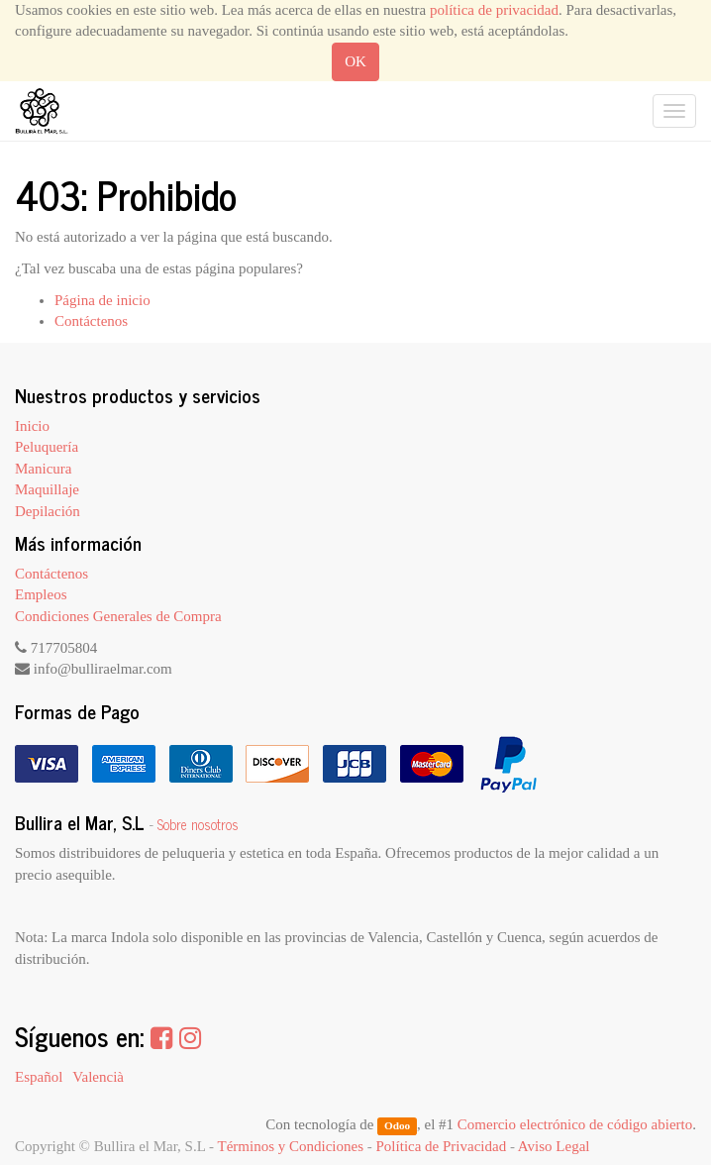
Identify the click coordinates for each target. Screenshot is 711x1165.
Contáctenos (91, 321)
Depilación (47, 511)
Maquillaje (47, 489)
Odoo (397, 1125)
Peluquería (46, 447)
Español (38, 1077)
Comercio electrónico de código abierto (574, 1124)
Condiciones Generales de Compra (118, 616)
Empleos (41, 594)
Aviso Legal (554, 1146)
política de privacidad (494, 10)
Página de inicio (102, 300)
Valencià (98, 1077)
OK (355, 61)
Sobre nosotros (198, 824)
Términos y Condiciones (290, 1146)
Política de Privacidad (441, 1146)
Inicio (32, 426)
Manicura (43, 469)
